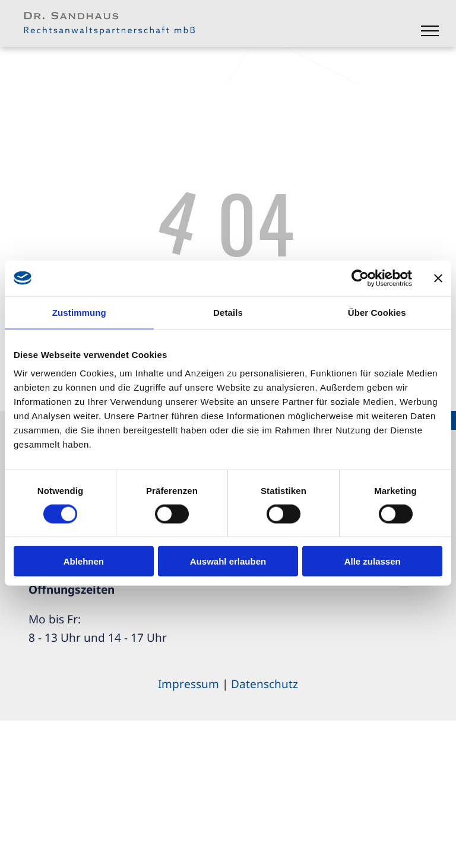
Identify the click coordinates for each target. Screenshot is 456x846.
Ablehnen (84, 561)
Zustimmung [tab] (79, 312)
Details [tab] (228, 312)
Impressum (188, 684)
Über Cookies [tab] (377, 312)
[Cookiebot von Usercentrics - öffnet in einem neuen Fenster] (360, 278)
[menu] (429, 30)
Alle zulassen (372, 561)
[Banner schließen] (438, 278)
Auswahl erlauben (228, 561)
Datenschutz (264, 684)
